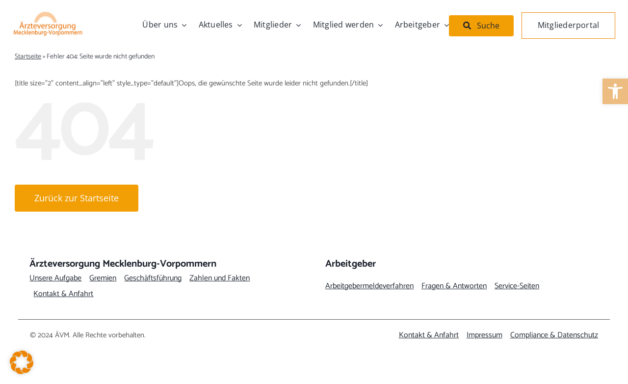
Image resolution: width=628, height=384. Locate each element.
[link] (615, 91)
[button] (21, 362)
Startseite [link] (28, 56)
